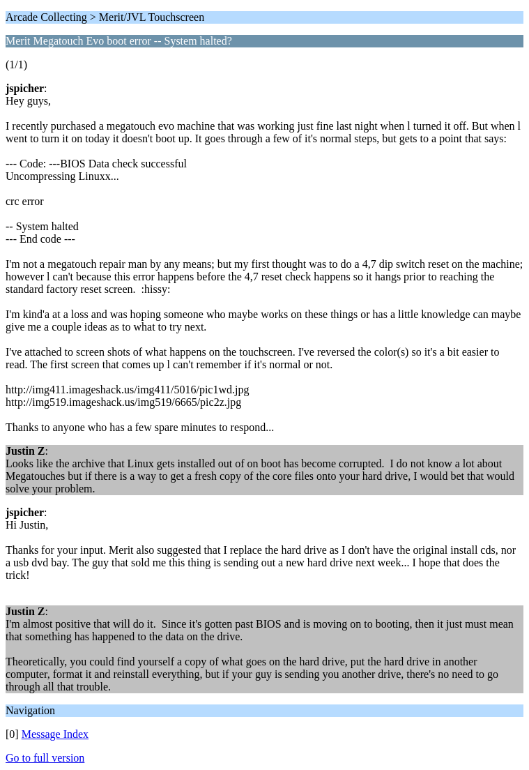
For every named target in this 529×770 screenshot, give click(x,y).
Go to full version (45, 758)
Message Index (55, 734)
